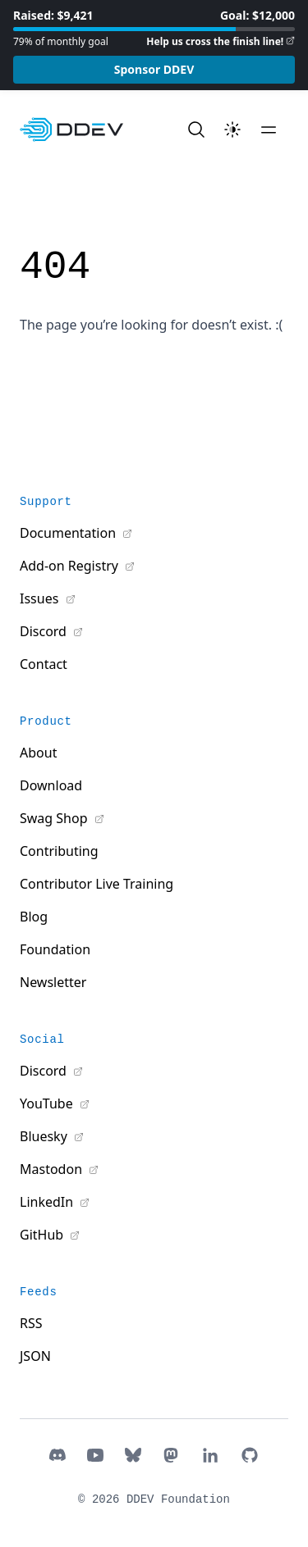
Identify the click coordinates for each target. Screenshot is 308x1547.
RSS (31, 1323)
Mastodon (52, 1169)
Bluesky (45, 1136)
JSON (35, 1356)
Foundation (55, 949)
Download (51, 785)
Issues (41, 598)
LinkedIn (48, 1202)
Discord (45, 631)
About (38, 753)
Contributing (59, 851)
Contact (43, 664)
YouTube (48, 1103)
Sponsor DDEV (154, 69)
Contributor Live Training (96, 884)
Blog (34, 917)
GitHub (43, 1235)
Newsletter (53, 982)
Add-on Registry (71, 566)
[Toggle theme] (232, 129)
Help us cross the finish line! (214, 41)
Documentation (69, 533)
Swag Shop (55, 818)
